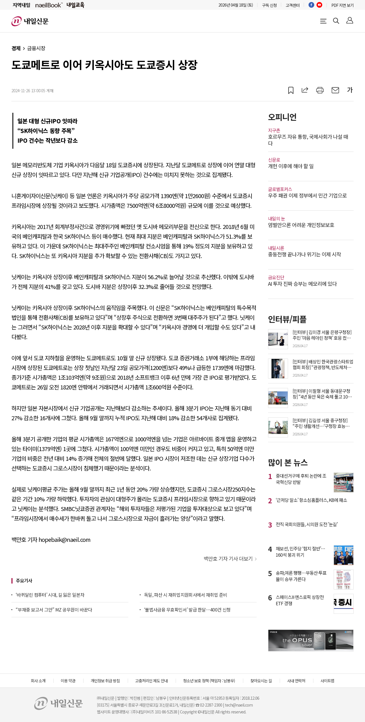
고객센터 (292, 5)
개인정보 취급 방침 (105, 680)
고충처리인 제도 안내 (151, 680)
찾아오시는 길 (261, 680)
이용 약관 (68, 680)
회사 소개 (38, 680)
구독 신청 (269, 5)
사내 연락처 (296, 680)
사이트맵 (327, 680)
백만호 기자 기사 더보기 (228, 558)
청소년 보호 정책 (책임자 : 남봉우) (209, 680)
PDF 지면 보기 (342, 5)
